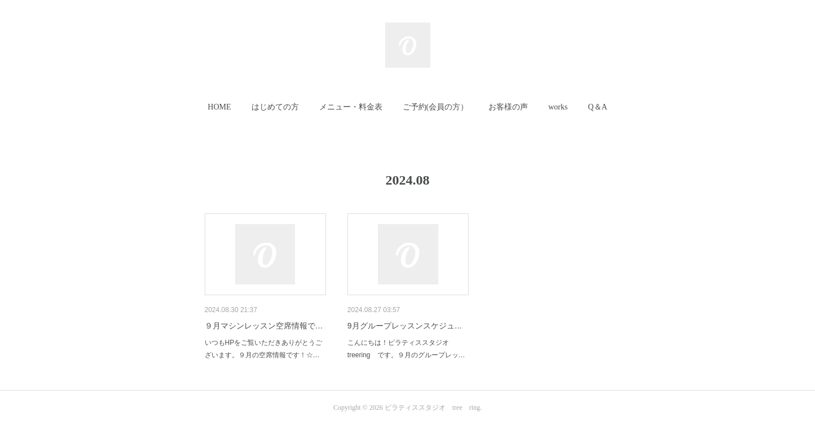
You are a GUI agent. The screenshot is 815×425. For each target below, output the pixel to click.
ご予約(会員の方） (436, 107)
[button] (219, 107)
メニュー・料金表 (350, 107)
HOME (219, 107)
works (557, 107)
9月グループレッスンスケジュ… (404, 325)
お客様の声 (508, 107)
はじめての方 (275, 107)
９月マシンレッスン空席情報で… (264, 325)
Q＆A (597, 107)
